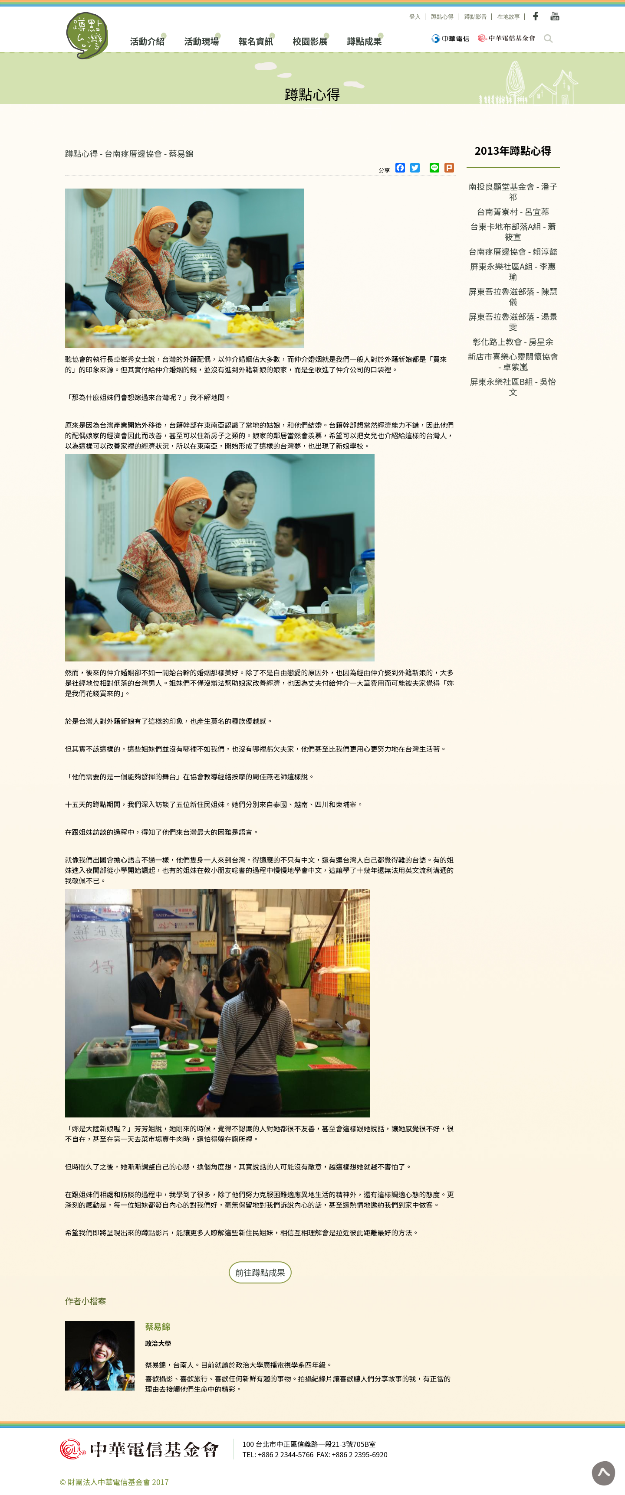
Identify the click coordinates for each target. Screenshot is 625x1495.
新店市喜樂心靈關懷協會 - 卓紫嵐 (512, 361)
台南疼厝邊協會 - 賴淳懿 (512, 251)
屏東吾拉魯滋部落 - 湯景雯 (512, 321)
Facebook (537, 16)
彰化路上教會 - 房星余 (513, 341)
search (548, 38)
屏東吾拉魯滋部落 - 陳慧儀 (512, 296)
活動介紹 (147, 40)
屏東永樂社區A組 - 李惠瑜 (513, 271)
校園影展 (310, 40)
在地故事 (508, 16)
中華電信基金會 (506, 38)
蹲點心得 (442, 16)
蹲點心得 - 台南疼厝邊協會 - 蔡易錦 (129, 153)
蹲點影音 (475, 16)
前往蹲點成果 (260, 1272)
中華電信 (450, 38)
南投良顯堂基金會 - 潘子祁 (512, 191)
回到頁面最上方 (603, 1473)
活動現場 (201, 40)
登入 (415, 16)
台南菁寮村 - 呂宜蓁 (513, 211)
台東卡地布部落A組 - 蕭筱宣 (513, 231)
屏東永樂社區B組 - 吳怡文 (513, 386)
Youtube (555, 16)
